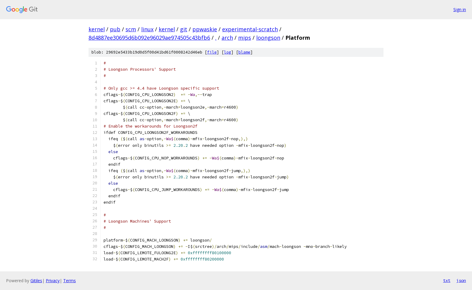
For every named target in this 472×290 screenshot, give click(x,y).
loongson (268, 37)
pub (115, 29)
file (212, 52)
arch (227, 37)
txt (446, 280)
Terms (69, 280)
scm (131, 29)
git (183, 29)
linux (147, 29)
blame (244, 52)
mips (244, 37)
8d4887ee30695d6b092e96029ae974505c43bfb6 (149, 37)
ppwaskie (204, 29)
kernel (96, 29)
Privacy (53, 280)
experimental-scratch (250, 29)
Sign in (459, 9)
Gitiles (36, 280)
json (461, 280)
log (227, 52)
